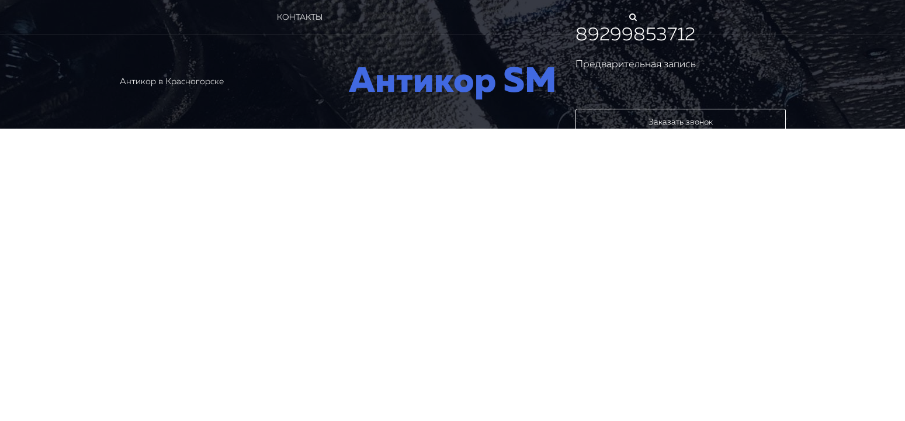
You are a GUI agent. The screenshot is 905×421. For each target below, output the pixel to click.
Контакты (300, 17)
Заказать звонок (681, 122)
